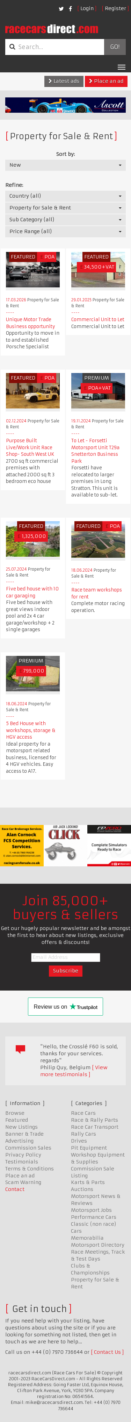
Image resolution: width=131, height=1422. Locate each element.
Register (115, 8)
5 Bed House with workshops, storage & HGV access (31, 730)
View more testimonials (74, 1071)
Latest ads (64, 81)
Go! (114, 46)
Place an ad (106, 81)
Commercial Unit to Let (97, 320)
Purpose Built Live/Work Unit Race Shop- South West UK (30, 447)
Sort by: (65, 154)
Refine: (14, 185)
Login (87, 8)
